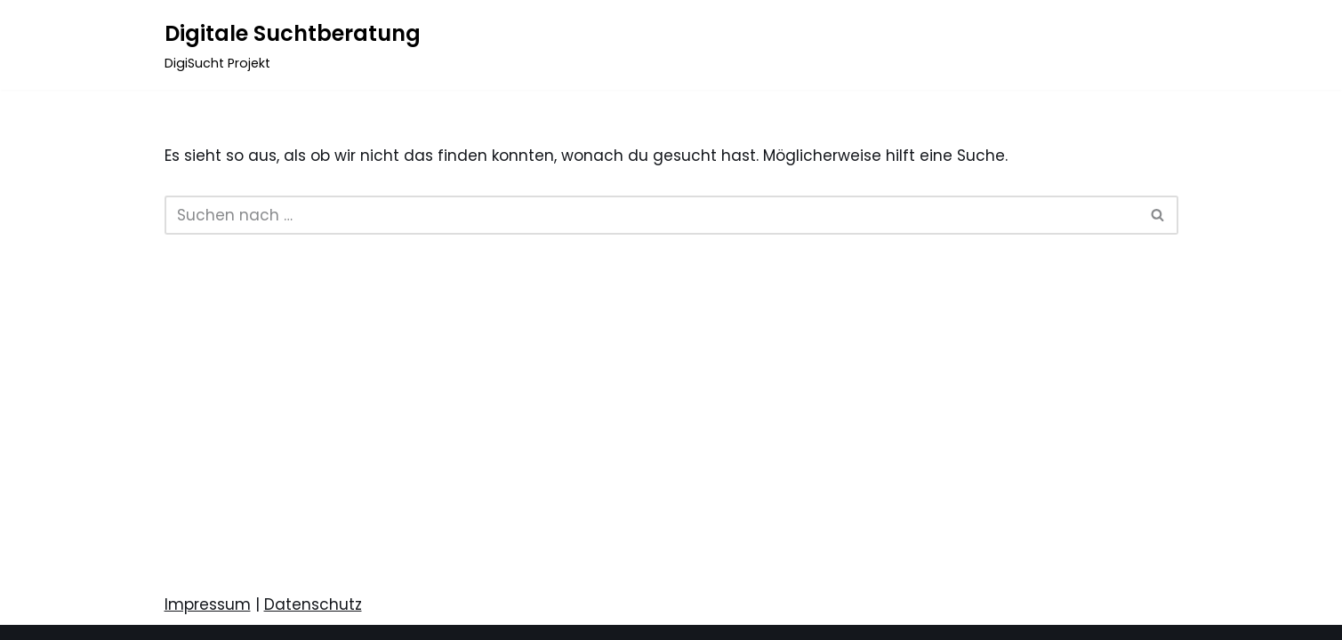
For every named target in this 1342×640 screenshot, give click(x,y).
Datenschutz (313, 604)
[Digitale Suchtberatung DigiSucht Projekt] (293, 45)
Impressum (208, 604)
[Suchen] (651, 215)
